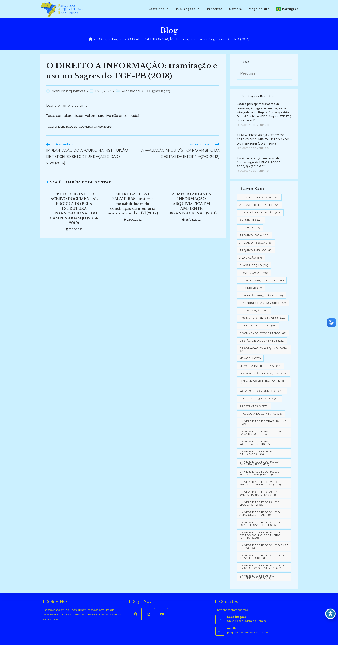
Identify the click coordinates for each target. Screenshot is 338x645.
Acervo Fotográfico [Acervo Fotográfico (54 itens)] (259, 205)
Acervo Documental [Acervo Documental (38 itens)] (259, 197)
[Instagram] (149, 614)
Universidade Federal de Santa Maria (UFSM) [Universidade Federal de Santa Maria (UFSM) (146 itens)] (259, 493)
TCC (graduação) (157, 91)
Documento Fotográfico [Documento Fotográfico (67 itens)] (262, 333)
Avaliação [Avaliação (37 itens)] (250, 257)
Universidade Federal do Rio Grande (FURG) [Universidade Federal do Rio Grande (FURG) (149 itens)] (262, 557)
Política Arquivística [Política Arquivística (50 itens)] (259, 398)
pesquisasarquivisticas (68, 91)
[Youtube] (162, 614)
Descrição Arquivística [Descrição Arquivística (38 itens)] (261, 295)
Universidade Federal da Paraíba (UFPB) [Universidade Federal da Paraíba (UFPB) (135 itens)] (259, 463)
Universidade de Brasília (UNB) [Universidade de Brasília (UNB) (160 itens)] (263, 422)
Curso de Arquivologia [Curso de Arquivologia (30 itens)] (261, 280)
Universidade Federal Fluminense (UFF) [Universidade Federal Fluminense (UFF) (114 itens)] (256, 577)
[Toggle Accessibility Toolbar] (330, 614)
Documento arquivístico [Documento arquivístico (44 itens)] (262, 318)
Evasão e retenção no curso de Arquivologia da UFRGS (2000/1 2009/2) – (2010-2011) (258, 162)
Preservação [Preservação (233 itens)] (254, 406)
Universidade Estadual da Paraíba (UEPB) (84, 126)
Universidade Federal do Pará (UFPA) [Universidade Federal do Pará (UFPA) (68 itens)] (263, 546)
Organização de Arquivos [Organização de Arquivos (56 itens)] (263, 373)
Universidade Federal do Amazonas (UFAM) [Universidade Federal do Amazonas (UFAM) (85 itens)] (259, 513)
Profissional (131, 91)
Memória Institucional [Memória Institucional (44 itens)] (260, 365)
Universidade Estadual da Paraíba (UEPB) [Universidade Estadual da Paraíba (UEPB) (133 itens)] (260, 432)
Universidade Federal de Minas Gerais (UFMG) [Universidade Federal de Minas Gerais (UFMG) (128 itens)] (259, 473)
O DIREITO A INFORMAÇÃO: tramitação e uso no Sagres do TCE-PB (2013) (188, 39)
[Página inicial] (90, 39)
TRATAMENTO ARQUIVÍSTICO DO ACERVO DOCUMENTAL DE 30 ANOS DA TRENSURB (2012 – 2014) (263, 139)
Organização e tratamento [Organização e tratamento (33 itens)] (261, 382)
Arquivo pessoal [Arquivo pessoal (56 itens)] (255, 242)
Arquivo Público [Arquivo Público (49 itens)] (256, 250)
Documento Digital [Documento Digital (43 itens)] (258, 325)
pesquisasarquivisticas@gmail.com (249, 632)
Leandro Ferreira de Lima (67, 105)
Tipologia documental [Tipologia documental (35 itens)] (260, 413)
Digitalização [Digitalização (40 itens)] (253, 310)
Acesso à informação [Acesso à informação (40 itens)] (260, 212)
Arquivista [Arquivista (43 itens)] (251, 220)
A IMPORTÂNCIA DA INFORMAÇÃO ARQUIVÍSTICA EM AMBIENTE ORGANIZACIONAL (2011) (191, 204)
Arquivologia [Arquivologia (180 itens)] (254, 235)
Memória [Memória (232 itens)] (250, 358)
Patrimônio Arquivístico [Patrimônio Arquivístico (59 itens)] (261, 391)
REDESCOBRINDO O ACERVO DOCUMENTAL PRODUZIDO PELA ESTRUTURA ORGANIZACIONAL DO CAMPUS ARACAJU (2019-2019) (74, 208)
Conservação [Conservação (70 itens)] (253, 272)
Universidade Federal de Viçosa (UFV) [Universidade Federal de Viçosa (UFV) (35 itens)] (259, 503)
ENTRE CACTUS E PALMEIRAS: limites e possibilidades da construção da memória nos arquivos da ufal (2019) (133, 204)
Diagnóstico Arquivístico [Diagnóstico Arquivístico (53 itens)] (262, 303)
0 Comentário (259, 125)
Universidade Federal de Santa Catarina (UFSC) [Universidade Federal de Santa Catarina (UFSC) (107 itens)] (260, 483)
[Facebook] (136, 614)
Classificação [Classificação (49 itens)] (253, 265)
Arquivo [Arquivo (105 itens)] (249, 227)
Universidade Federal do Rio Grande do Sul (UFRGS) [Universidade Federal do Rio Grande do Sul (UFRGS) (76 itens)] (262, 567)
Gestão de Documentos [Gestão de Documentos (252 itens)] (262, 340)
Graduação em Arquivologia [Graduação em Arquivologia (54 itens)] (263, 349)
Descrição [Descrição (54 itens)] (250, 287)
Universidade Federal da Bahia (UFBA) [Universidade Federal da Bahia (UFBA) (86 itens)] (259, 453)
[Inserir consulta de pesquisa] (264, 74)
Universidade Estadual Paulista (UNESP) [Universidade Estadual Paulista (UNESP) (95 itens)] (257, 443)
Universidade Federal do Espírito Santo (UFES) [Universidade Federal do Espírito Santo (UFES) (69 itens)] (259, 524)
